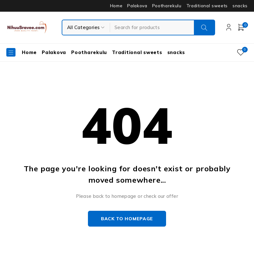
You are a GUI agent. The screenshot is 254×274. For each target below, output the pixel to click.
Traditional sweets (207, 5)
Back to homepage (127, 219)
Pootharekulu (167, 5)
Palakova (137, 5)
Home (116, 5)
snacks (240, 5)
